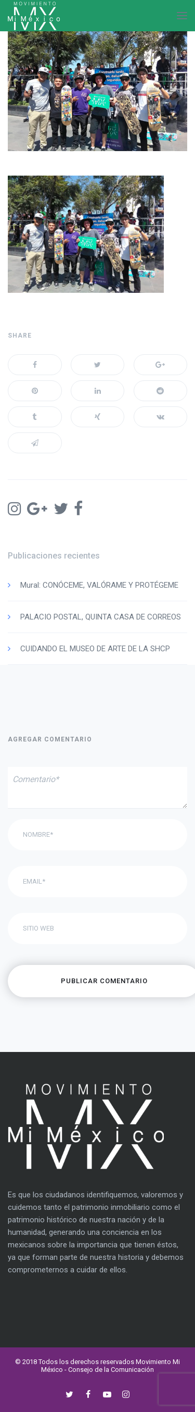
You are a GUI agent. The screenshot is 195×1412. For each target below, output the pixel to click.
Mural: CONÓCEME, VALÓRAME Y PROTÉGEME (99, 585)
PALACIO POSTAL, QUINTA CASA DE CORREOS (100, 617)
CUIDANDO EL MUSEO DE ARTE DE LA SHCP (95, 648)
